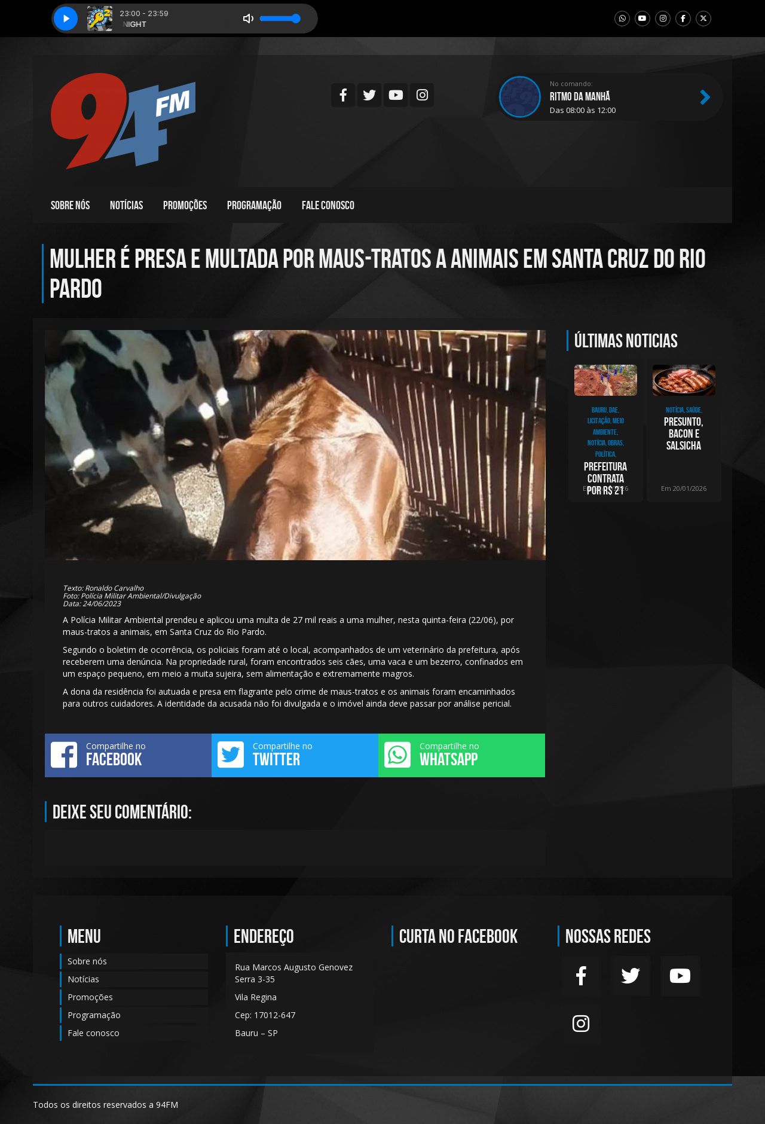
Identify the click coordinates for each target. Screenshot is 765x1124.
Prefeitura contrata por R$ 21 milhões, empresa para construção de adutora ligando (605, 478)
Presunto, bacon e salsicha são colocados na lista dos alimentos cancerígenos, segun (684, 433)
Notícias (126, 205)
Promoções (185, 205)
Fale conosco (328, 205)
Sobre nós (70, 205)
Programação (254, 205)
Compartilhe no (128, 754)
